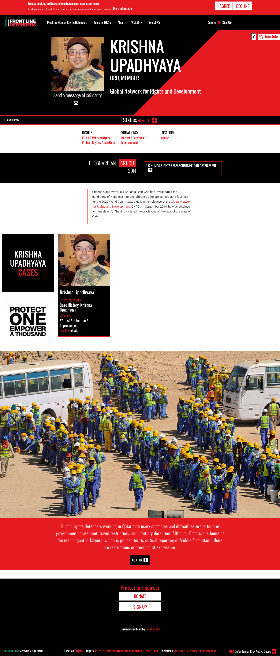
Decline (242, 6)
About (121, 22)
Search (154, 22)
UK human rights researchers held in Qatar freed (181, 165)
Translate (271, 36)
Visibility (136, 22)
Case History (13, 120)
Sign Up (227, 22)
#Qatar (165, 137)
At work (143, 120)
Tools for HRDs (102, 22)
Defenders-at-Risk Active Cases (250, 651)
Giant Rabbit (153, 629)
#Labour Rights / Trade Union (100, 142)
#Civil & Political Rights (96, 137)
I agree (224, 6)
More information (123, 8)
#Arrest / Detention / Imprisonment (134, 140)
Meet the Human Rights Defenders (67, 22)
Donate (211, 22)
